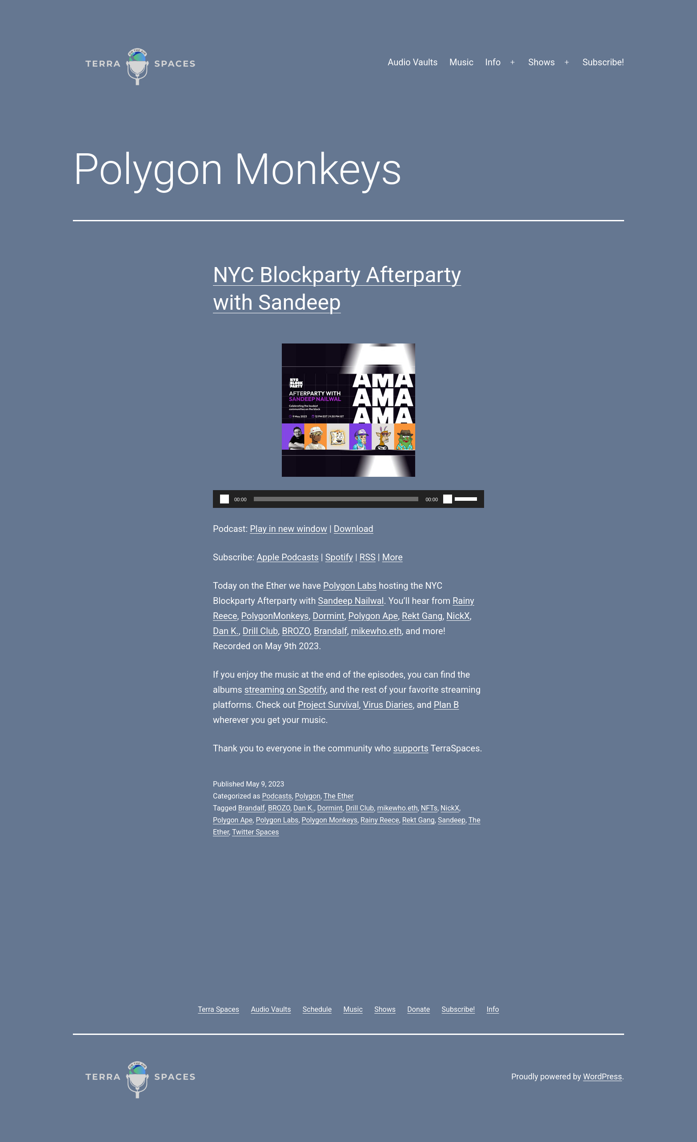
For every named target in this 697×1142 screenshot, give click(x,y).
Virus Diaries (388, 704)
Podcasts (277, 796)
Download (353, 528)
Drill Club (260, 631)
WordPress (602, 1076)
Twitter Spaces (255, 832)
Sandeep (451, 820)
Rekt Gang (422, 616)
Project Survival (328, 704)
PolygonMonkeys (275, 616)
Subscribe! (603, 62)
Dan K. (226, 631)
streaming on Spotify (285, 689)
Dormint (328, 616)
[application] (348, 499)
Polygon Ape (373, 616)
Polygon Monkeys (329, 820)
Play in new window (288, 528)
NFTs (429, 808)
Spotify (339, 557)
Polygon (307, 796)
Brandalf (330, 631)
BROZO (296, 631)
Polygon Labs (350, 585)
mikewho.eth (376, 631)
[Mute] (447, 499)
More (392, 557)
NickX (457, 616)
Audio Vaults (412, 62)
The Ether (339, 796)
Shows (542, 62)
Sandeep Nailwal (351, 600)
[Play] (224, 499)
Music (461, 62)
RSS (368, 557)
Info (493, 62)
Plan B (446, 704)
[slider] (336, 499)
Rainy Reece (380, 820)
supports (411, 748)
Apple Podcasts (287, 557)
